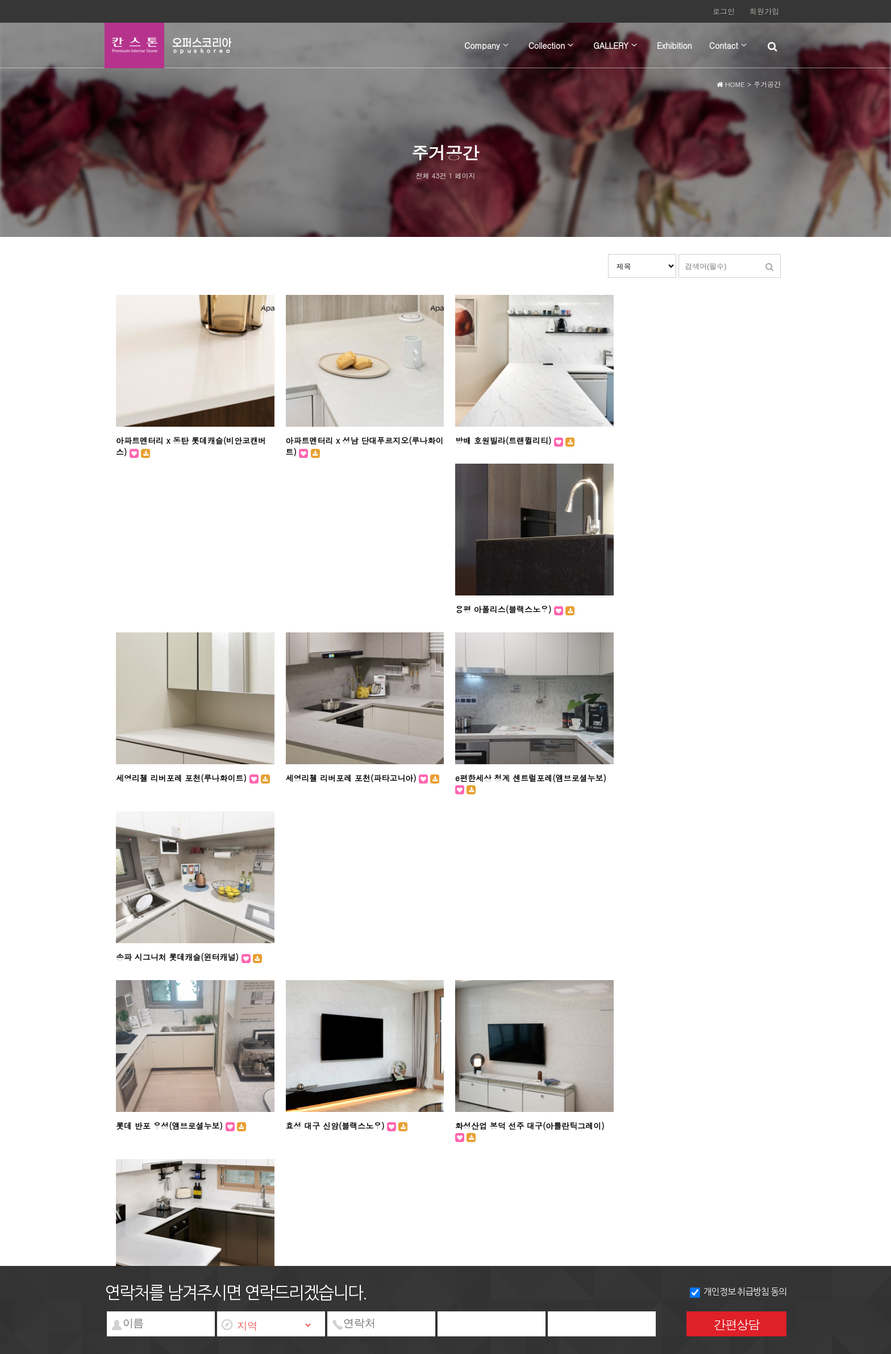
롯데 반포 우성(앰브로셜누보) (171, 796)
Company (482, 45)
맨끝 (478, 1024)
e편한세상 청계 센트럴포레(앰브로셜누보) (526, 618)
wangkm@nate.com (546, 1137)
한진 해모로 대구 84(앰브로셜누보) (348, 974)
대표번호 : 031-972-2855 (389, 1137)
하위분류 (505, 45)
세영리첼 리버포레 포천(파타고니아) (350, 618)
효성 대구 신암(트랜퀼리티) (670, 796)
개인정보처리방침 (183, 1125)
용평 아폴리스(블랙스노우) (668, 440)
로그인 (724, 11)
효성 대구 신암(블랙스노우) (334, 796)
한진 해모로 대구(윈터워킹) (167, 974)
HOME (731, 84)
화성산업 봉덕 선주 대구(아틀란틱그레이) (526, 796)
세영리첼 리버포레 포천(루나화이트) (182, 618)
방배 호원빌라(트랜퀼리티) (500, 440)
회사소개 (125, 1125)
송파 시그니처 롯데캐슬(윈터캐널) (681, 618)
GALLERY (610, 45)
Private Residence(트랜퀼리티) (508, 974)
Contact (723, 45)
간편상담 (736, 1324)
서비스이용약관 (254, 1125)
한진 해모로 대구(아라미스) (670, 974)
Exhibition (674, 45)
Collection (546, 45)
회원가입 (764, 11)
